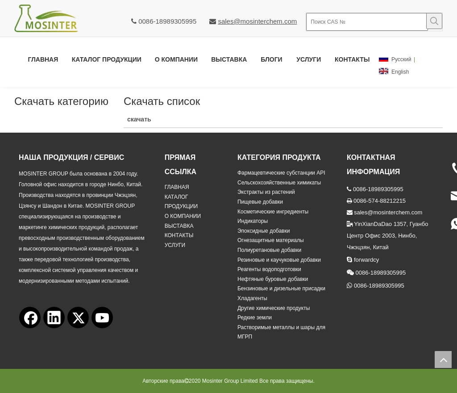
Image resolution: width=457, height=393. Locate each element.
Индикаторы (252, 221)
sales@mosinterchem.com (257, 21)
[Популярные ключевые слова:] (434, 21)
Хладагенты (252, 298)
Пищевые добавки (260, 202)
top (443, 359)
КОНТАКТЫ (179, 235)
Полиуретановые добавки (269, 250)
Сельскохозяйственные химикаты (279, 183)
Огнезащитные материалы (270, 240)
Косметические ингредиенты (272, 212)
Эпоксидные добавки (263, 231)
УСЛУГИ (175, 245)
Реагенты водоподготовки (269, 269)
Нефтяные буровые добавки (272, 279)
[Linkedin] (54, 317)
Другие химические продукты (273, 308)
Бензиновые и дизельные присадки (281, 288)
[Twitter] (78, 317)
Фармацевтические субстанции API (281, 173)
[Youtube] (102, 317)
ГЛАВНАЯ (177, 187)
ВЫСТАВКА (179, 226)
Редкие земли (254, 317)
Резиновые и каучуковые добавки (279, 260)
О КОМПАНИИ (183, 216)
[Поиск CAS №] (367, 22)
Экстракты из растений (266, 192)
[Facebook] (30, 317)
